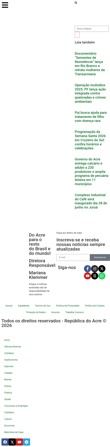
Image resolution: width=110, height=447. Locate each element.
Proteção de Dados (36, 312)
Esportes (8, 366)
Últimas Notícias (12, 346)
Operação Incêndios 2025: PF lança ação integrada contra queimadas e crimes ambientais (90, 93)
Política (8, 392)
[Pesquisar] (77, 35)
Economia (9, 425)
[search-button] (76, 3)
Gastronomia (10, 359)
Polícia (7, 386)
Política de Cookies (95, 305)
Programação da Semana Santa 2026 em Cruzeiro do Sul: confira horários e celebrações (90, 140)
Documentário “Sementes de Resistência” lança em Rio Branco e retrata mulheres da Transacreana (90, 64)
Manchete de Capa (13, 432)
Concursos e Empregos (16, 406)
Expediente (23, 305)
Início (7, 340)
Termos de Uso (42, 305)
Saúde (7, 399)
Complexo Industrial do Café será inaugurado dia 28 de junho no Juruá (91, 201)
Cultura (8, 419)
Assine (8, 305)
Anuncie (55, 312)
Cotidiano (9, 353)
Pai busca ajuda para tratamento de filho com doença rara (91, 117)
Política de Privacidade (67, 305)
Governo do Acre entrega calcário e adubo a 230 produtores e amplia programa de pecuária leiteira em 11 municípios (91, 171)
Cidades (8, 373)
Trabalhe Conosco (74, 312)
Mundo (7, 379)
